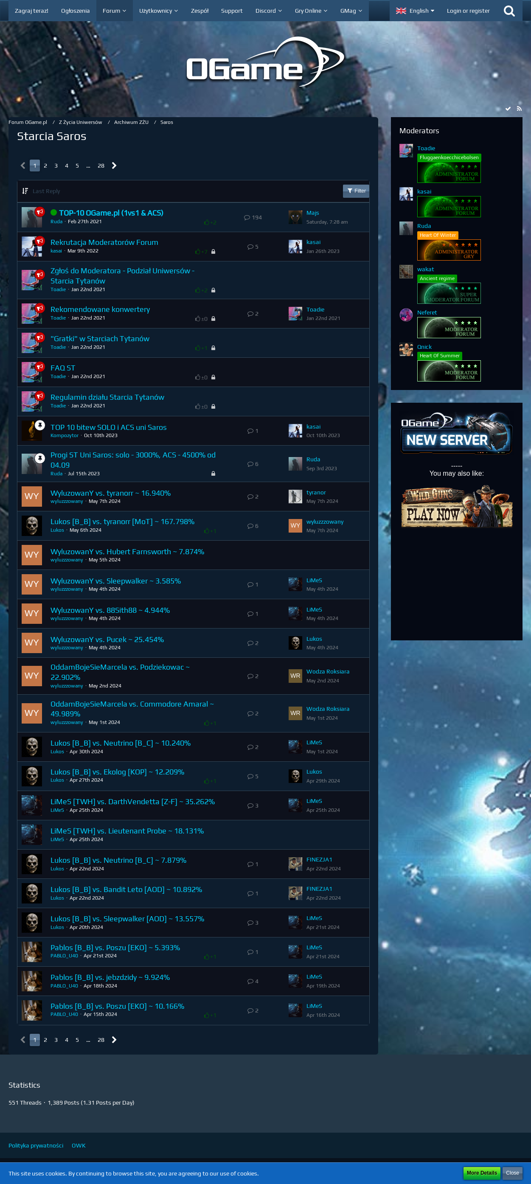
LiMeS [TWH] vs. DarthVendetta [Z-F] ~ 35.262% (133, 801)
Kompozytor (65, 435)
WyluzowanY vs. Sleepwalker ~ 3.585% (116, 580)
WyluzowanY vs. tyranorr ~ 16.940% (111, 492)
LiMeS (314, 580)
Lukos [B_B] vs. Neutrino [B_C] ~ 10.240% (121, 742)
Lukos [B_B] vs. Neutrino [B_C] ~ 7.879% (118, 860)
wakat (425, 269)
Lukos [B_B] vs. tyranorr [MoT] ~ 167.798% (122, 521)
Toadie (58, 289)
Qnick (424, 346)
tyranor (316, 492)
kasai (56, 251)
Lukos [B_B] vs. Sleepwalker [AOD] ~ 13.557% (127, 918)
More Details (482, 1173)
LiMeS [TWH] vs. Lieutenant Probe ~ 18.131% (127, 830)
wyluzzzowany (67, 501)
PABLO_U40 (64, 956)
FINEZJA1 (319, 859)
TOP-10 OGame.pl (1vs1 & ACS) (111, 212)
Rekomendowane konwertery (100, 309)
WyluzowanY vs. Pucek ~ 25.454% (107, 639)
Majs (312, 212)
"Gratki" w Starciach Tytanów (100, 338)
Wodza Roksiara (328, 671)
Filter (356, 190)
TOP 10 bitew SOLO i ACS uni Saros (109, 427)
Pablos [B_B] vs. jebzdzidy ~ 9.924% (110, 977)
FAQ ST (63, 367)
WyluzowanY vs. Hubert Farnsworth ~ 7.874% (127, 551)
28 (101, 165)
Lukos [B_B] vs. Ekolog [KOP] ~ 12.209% (117, 771)
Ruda (56, 221)
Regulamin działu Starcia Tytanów (107, 397)
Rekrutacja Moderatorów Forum (104, 242)
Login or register (468, 10)
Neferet (427, 312)
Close (512, 1173)
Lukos (57, 530)
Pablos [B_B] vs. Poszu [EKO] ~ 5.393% (115, 947)
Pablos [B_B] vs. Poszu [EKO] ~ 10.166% (117, 1006)
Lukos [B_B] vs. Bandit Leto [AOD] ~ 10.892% (126, 889)
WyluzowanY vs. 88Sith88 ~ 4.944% (110, 610)
